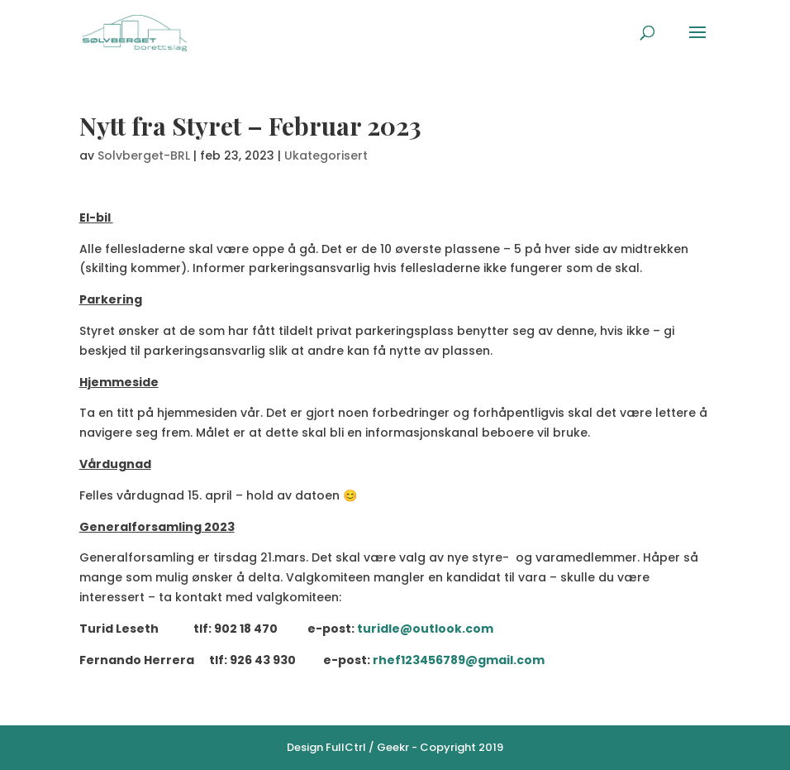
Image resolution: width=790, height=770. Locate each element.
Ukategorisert (326, 155)
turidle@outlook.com (425, 628)
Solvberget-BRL (144, 155)
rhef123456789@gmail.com (459, 660)
